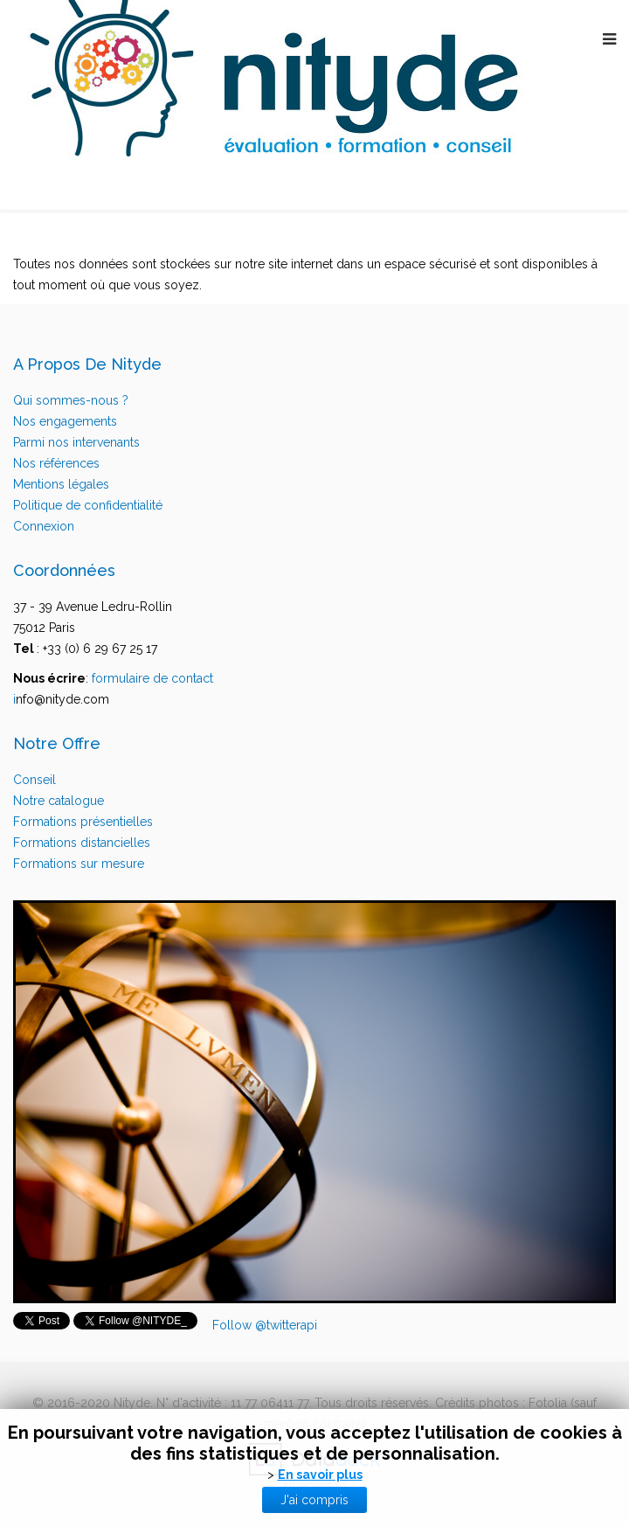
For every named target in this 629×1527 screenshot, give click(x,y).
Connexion (43, 526)
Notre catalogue (58, 801)
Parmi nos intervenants (76, 442)
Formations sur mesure (78, 864)
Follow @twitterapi (264, 1325)
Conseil (34, 780)
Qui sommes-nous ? (70, 400)
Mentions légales (61, 484)
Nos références (56, 463)
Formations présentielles (83, 822)
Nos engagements (65, 421)
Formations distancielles (81, 843)
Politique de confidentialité (87, 505)
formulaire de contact (152, 678)
